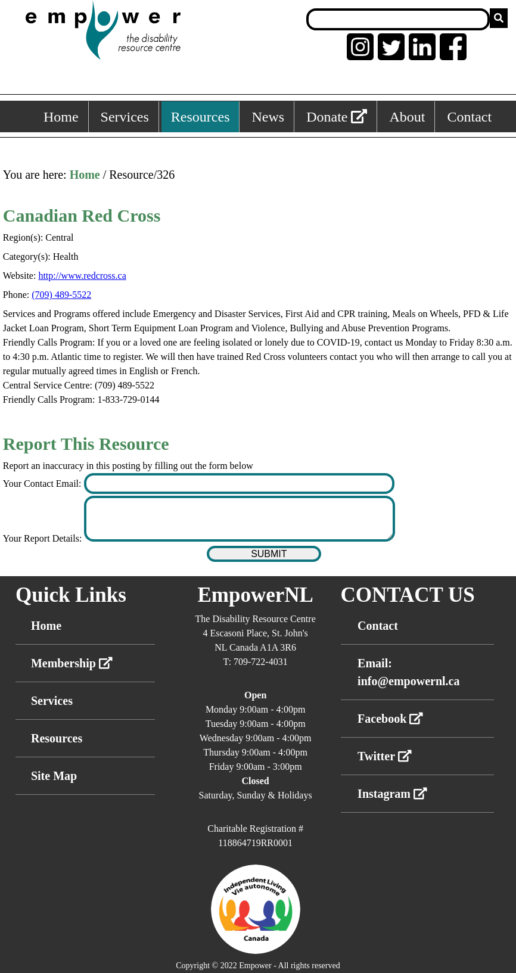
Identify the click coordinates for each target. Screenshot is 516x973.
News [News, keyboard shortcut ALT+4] (267, 117)
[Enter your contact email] (239, 483)
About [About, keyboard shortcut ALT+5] (407, 117)
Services (52, 700)
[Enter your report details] (239, 519)
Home (85, 174)
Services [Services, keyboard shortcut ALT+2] (125, 117)
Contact (378, 625)
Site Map (54, 775)
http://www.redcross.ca (82, 276)
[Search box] (398, 19)
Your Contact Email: (43, 483)
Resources (56, 738)
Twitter (385, 756)
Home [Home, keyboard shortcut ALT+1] (61, 117)
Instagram (392, 793)
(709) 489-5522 (61, 295)
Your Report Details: (44, 538)
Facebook (390, 718)
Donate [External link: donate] (336, 117)
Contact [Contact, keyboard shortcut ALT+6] (469, 117)
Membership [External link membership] (72, 663)
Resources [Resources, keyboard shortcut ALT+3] (200, 117)
